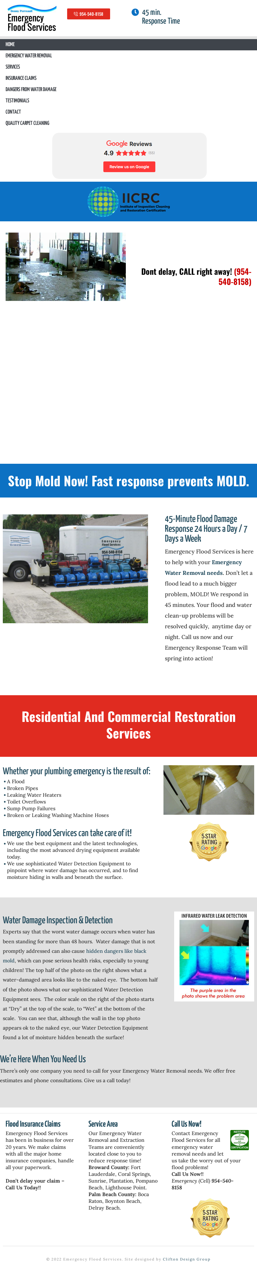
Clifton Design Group (187, 1259)
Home (10, 44)
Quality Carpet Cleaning (27, 123)
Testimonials (17, 100)
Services (13, 67)
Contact (13, 112)
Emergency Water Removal (29, 55)
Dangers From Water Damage (31, 89)
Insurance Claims (21, 78)
